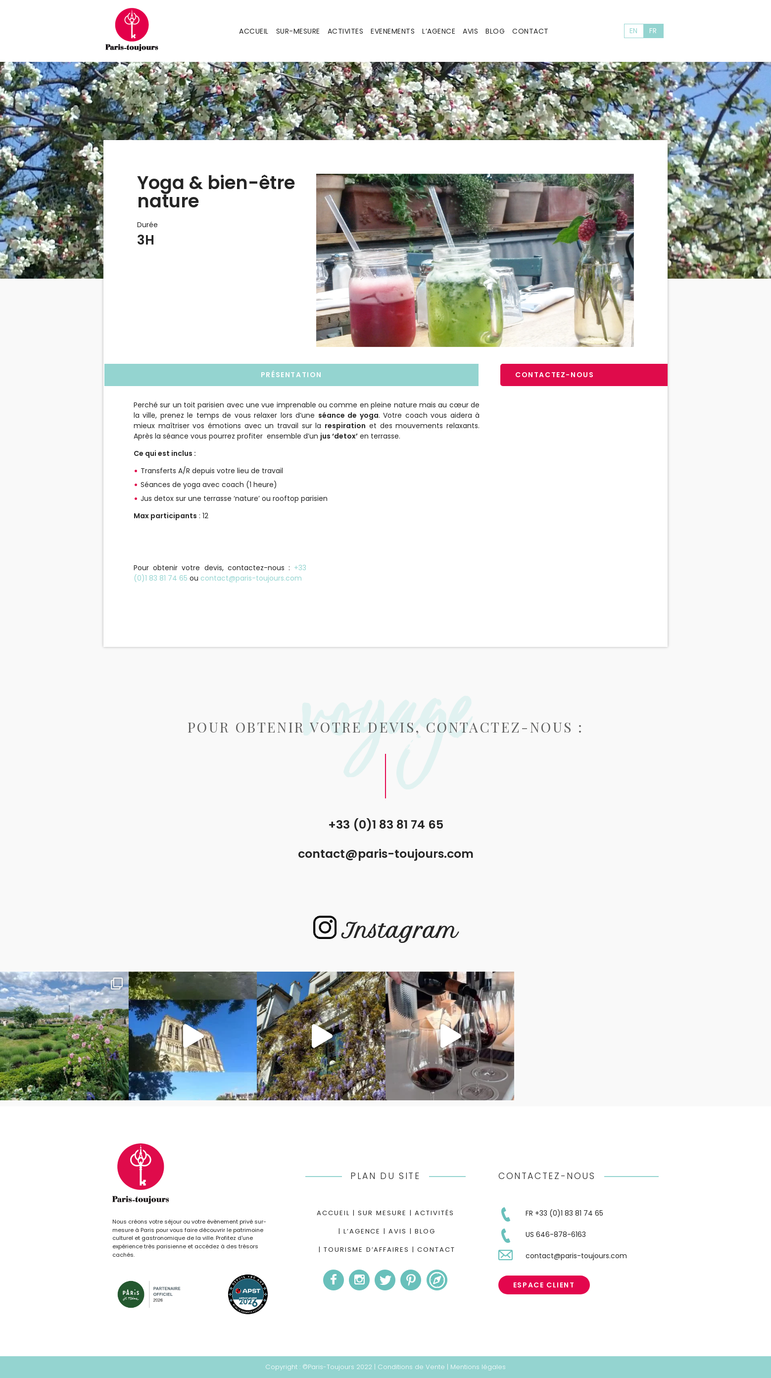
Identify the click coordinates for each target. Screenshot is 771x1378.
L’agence (438, 31)
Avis (470, 31)
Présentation (291, 375)
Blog (495, 31)
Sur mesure (382, 1213)
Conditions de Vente (411, 1367)
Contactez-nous (554, 375)
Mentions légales (478, 1367)
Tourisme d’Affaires (366, 1249)
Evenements (393, 31)
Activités (434, 1213)
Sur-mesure (298, 31)
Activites (346, 31)
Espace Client (544, 1285)
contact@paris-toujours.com (386, 853)
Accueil (254, 31)
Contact (530, 31)
